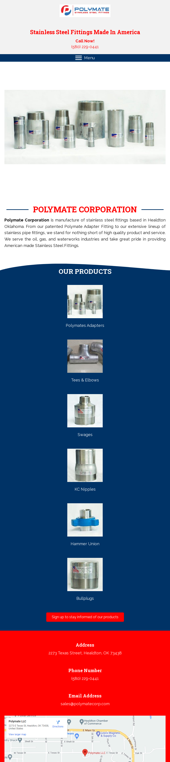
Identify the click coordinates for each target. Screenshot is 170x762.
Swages (85, 434)
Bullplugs (85, 598)
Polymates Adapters (85, 325)
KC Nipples (85, 489)
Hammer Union (85, 543)
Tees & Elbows (85, 380)
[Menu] (85, 58)
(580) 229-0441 (85, 46)
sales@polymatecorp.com (85, 703)
